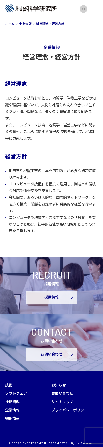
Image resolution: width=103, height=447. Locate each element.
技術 (8, 384)
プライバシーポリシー (70, 410)
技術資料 (12, 401)
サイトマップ (62, 401)
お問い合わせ (51, 354)
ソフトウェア (16, 393)
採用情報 (51, 297)
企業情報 (12, 410)
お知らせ (59, 384)
